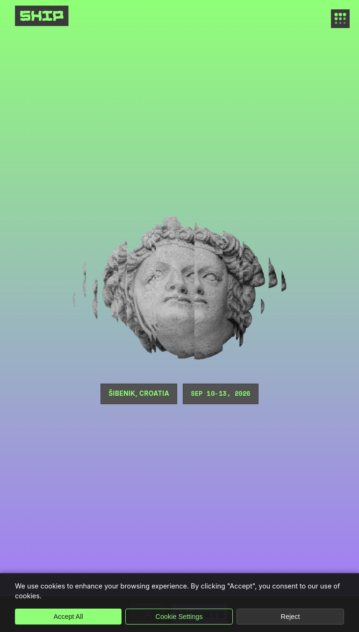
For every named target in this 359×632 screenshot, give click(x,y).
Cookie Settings (179, 616)
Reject (290, 616)
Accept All (68, 616)
